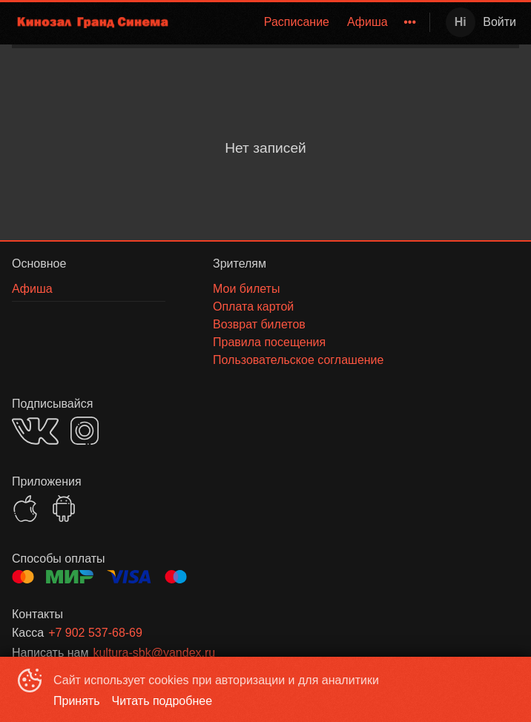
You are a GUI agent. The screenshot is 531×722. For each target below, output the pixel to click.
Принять (76, 701)
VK (35, 431)
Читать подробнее (162, 701)
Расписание (296, 22)
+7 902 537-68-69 (95, 632)
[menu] (304, 22)
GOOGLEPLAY (63, 508)
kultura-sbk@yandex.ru (154, 652)
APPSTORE (25, 508)
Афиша (367, 22)
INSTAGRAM (84, 431)
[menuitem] (296, 22)
